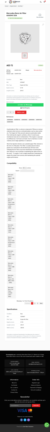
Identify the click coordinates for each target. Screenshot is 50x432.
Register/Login (36, 383)
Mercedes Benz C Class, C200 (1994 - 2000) (11, 190)
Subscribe (36, 405)
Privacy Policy (14, 392)
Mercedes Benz (38, 70)
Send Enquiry (25, 108)
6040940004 (10, 119)
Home (6, 6)
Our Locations (14, 387)
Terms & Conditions (36, 390)
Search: (25, 171)
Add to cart (20, 112)
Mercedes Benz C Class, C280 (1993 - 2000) (11, 267)
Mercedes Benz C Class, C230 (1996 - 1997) (11, 228)
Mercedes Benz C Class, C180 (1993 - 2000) (11, 178)
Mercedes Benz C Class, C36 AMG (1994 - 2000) (11, 279)
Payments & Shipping (35, 387)
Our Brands (14, 385)
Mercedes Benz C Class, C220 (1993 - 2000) (11, 216)
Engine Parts (13, 6)
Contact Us (14, 390)
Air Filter (20, 6)
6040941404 (10, 121)
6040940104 (17, 119)
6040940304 (24, 119)
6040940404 (31, 119)
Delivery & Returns (36, 385)
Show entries (25, 168)
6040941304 (39, 119)
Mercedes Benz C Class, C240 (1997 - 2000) (11, 254)
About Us (14, 383)
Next (41, 303)
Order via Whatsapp (25, 105)
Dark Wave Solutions (28, 426)
